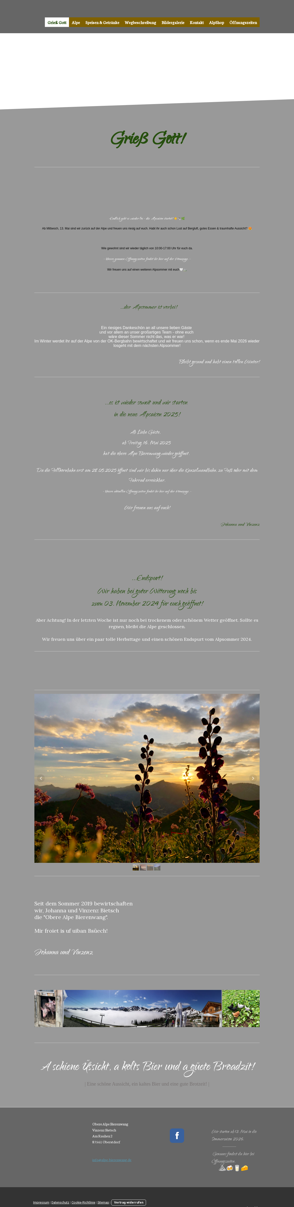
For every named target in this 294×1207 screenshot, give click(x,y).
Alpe (76, 22)
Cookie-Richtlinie (83, 1202)
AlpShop (216, 22)
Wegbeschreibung (140, 22)
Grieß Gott (57, 22)
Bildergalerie (173, 22)
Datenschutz (60, 1202)
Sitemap (103, 1202)
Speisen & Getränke (102, 22)
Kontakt (197, 22)
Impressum (41, 1202)
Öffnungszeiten (243, 22)
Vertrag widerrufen (128, 1202)
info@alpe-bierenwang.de (111, 1159)
